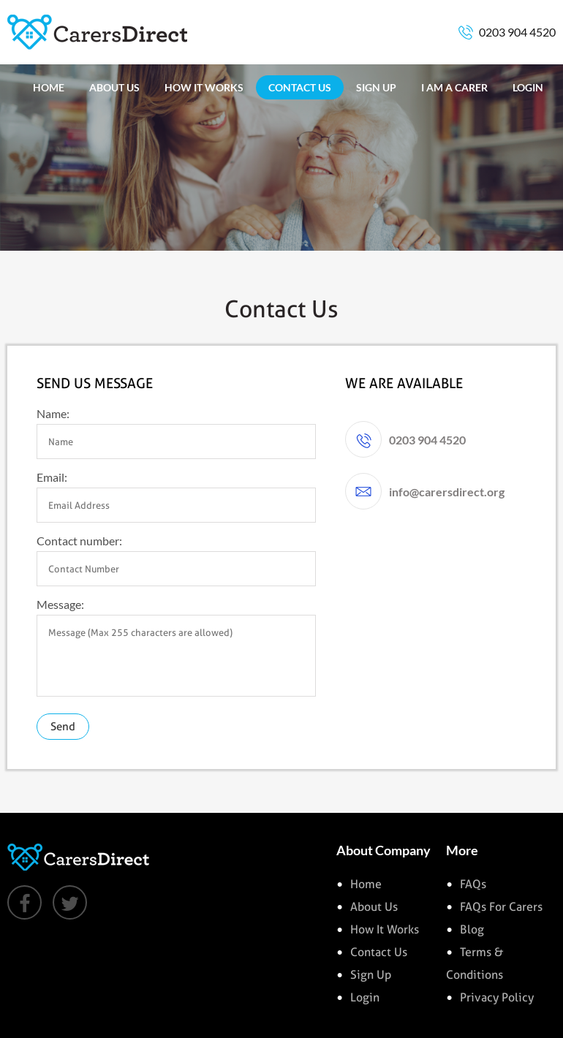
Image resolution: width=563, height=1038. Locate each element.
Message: (60, 604)
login (364, 997)
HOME (48, 87)
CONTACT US (299, 87)
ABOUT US (114, 87)
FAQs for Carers (501, 907)
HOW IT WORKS (204, 87)
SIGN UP (376, 87)
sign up (370, 975)
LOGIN (528, 87)
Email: (52, 477)
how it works (384, 929)
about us (374, 907)
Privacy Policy (497, 997)
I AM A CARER (454, 87)
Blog (472, 929)
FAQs (473, 884)
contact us (378, 952)
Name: (53, 413)
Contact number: (79, 541)
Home (366, 884)
